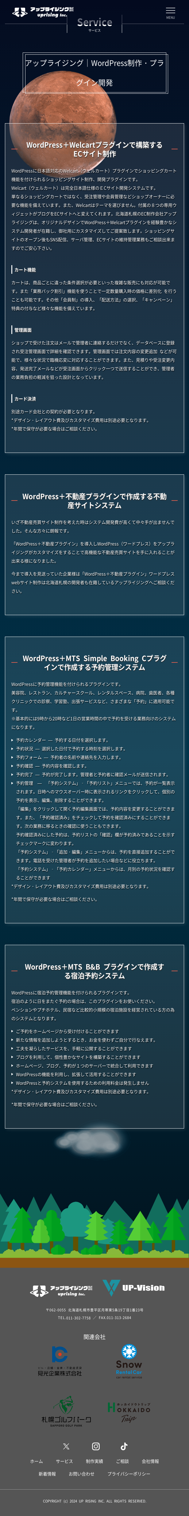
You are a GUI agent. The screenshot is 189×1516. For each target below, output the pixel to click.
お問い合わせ (81, 1473)
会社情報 (150, 1461)
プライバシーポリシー (128, 1473)
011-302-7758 (78, 1318)
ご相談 (122, 1461)
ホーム (36, 1461)
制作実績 (94, 1461)
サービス (64, 1461)
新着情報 (47, 1473)
